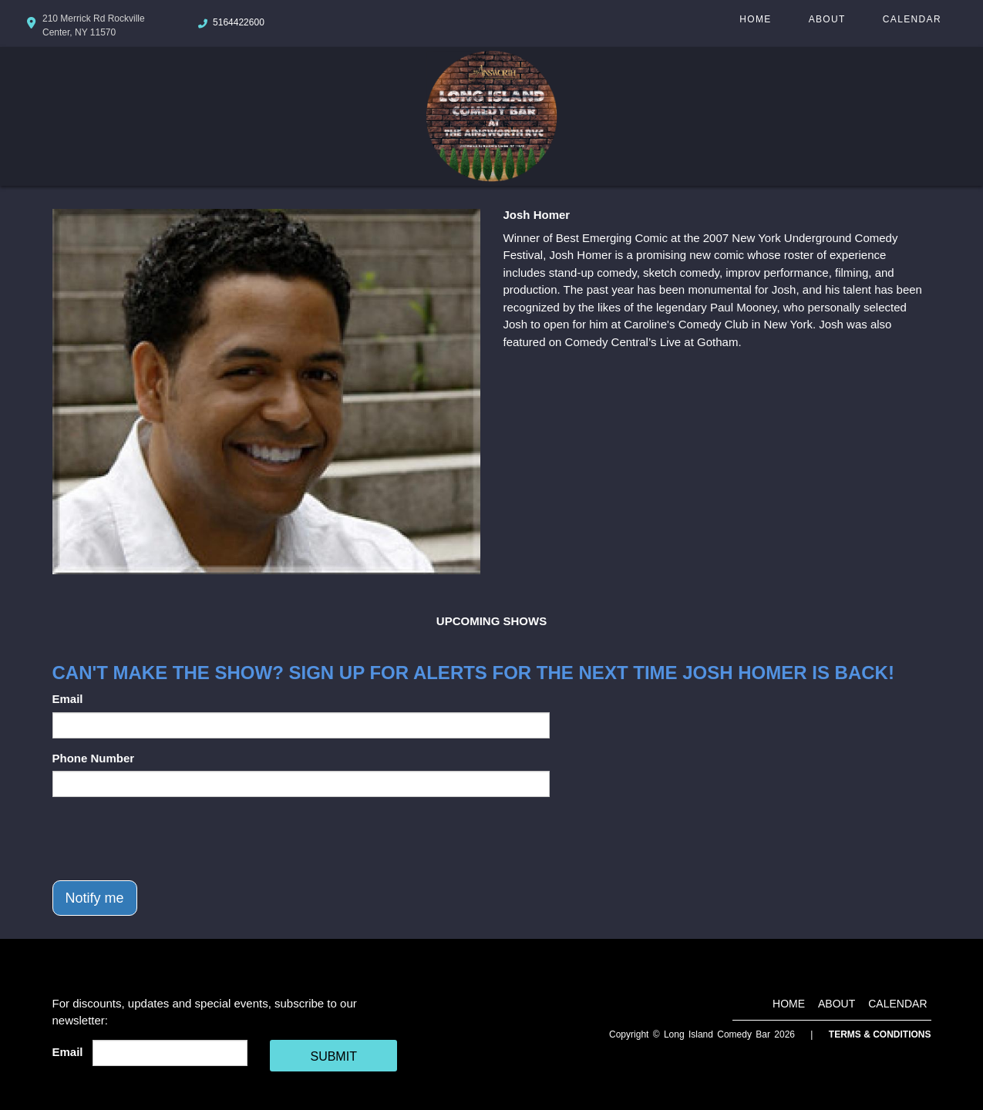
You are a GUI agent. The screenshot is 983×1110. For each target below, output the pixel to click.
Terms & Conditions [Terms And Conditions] (880, 1034)
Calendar (912, 19)
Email (67, 698)
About (827, 19)
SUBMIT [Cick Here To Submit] (333, 1056)
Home (755, 19)
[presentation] (169, 839)
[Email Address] (170, 1053)
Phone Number (93, 758)
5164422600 (238, 22)
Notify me (95, 898)
